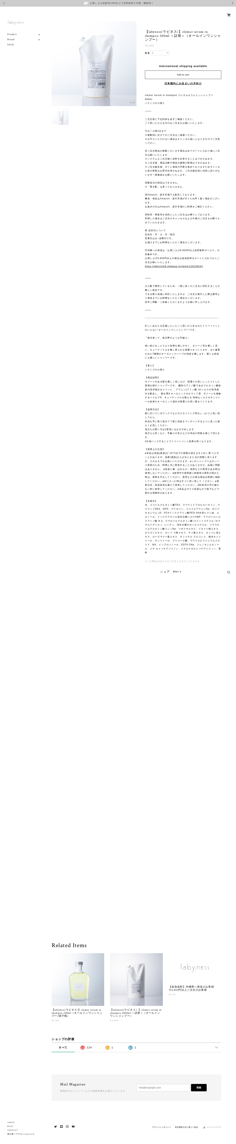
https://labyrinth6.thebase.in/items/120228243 (174, 266)
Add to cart (183, 74)
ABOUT (11, 1122)
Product (12, 30)
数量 (147, 53)
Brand (11, 35)
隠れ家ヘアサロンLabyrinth (20, 1134)
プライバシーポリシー (161, 1127)
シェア (165, 571)
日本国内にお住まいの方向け (183, 83)
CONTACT (12, 1130)
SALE (10, 40)
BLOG (10, 1126)
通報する (177, 572)
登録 (198, 1087)
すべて (63, 1047)
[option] (94, 63)
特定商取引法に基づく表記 (186, 1127)
